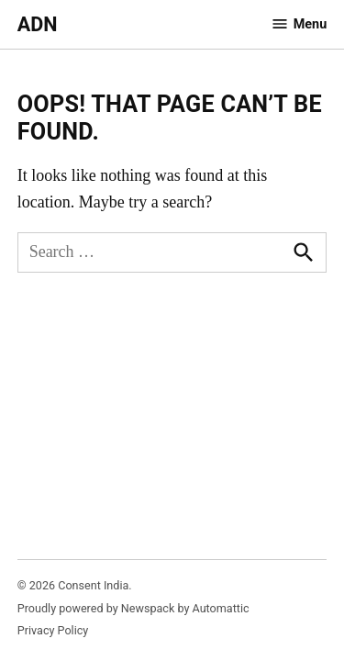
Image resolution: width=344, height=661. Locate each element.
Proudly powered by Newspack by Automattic (133, 608)
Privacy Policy (53, 630)
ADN (37, 24)
